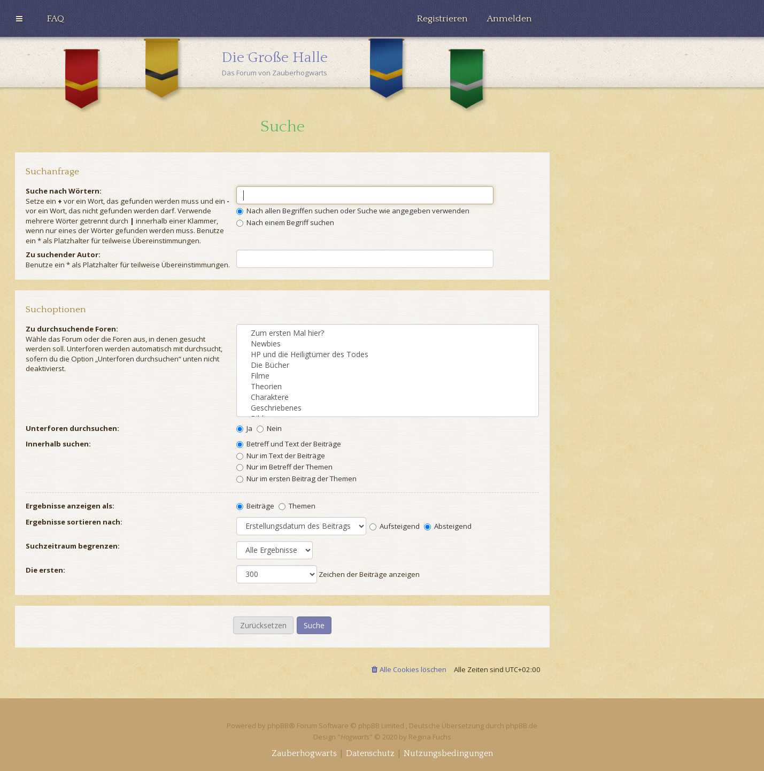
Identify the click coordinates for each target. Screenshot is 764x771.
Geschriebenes (387, 408)
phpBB (278, 725)
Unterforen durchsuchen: (72, 428)
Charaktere (387, 397)
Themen (297, 506)
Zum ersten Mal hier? (387, 333)
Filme (387, 376)
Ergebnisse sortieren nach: (74, 522)
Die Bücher (387, 365)
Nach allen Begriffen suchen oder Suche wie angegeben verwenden (352, 210)
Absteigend (448, 526)
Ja (244, 428)
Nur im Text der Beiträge (280, 455)
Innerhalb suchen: (58, 444)
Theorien (387, 386)
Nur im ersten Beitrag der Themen (296, 478)
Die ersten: (45, 570)
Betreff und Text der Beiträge (288, 444)
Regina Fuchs (429, 737)
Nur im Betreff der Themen (284, 467)
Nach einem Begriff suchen (285, 222)
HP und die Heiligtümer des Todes (387, 354)
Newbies (387, 343)
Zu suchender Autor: (63, 254)
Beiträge (255, 506)
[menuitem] (55, 18)
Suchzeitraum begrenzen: (73, 546)
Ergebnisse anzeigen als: (70, 506)
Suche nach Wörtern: (64, 191)
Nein (269, 428)
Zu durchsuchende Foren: (72, 329)
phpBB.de (521, 725)
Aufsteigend (394, 526)
